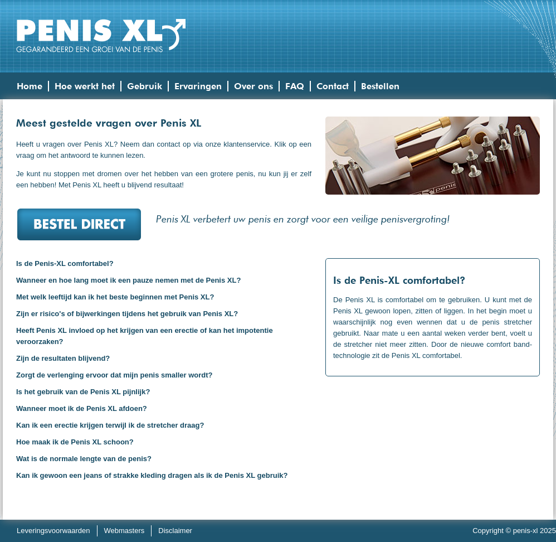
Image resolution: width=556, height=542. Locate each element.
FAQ (294, 86)
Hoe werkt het (85, 86)
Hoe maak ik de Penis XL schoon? (75, 442)
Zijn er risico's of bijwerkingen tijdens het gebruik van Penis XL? (127, 313)
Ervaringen (198, 86)
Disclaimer (175, 530)
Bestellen (380, 86)
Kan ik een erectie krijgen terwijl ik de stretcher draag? (110, 425)
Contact (332, 86)
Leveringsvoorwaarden (53, 530)
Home (29, 86)
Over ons (253, 86)
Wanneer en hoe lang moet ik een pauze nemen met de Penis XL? (128, 280)
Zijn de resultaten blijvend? (63, 358)
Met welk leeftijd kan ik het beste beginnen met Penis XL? (115, 297)
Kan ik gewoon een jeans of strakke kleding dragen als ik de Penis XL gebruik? (151, 475)
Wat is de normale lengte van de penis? (84, 458)
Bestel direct (79, 224)
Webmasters (124, 530)
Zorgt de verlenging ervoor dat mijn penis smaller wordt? (114, 375)
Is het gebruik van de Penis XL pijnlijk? (83, 392)
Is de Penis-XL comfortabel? (65, 263)
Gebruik (144, 86)
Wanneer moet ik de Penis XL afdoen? (81, 408)
